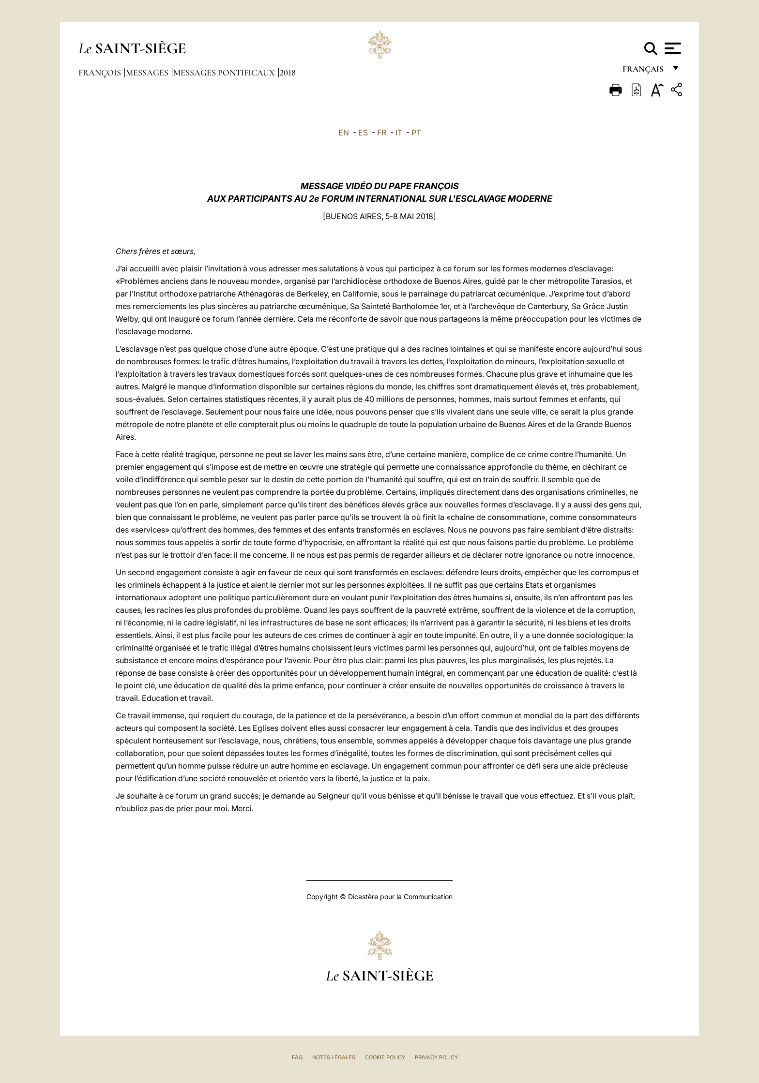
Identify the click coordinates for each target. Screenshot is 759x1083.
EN (343, 132)
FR (381, 132)
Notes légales (333, 1057)
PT (416, 132)
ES (363, 132)
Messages (148, 72)
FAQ (297, 1057)
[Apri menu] (671, 48)
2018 (288, 72)
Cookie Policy (385, 1057)
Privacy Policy (436, 1057)
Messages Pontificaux (225, 72)
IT (398, 132)
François (100, 72)
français (644, 71)
